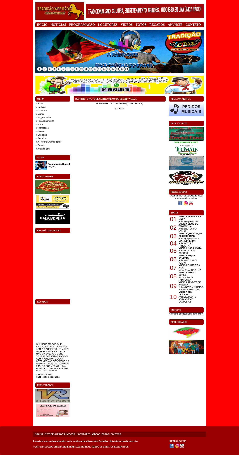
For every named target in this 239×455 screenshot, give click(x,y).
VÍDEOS (96, 434)
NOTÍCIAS (50, 434)
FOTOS (105, 434)
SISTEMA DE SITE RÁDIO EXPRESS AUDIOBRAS (65, 447)
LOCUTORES (83, 434)
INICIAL (39, 434)
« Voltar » (119, 108)
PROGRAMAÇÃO (66, 434)
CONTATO (116, 434)
